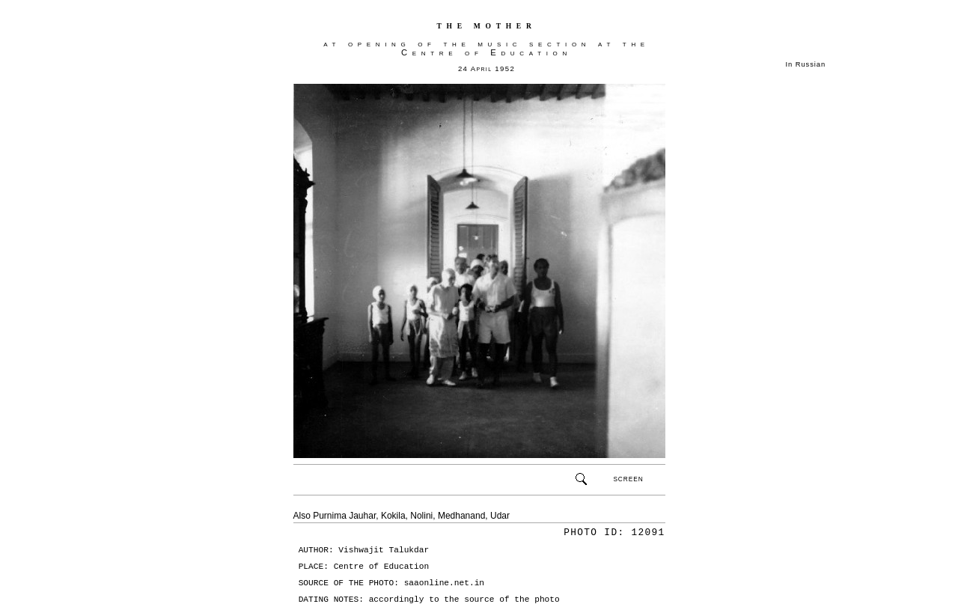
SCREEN (628, 479)
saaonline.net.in (444, 583)
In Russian (806, 64)
